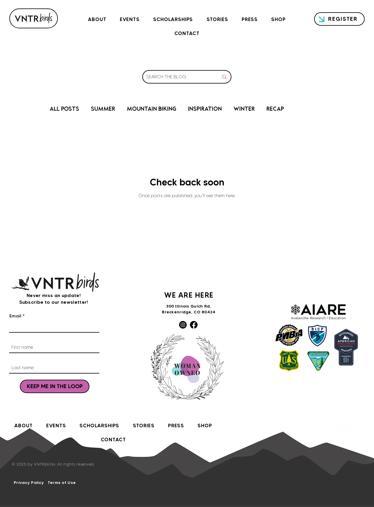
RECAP (275, 109)
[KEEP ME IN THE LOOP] (54, 386)
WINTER (244, 109)
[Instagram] (183, 325)
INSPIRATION (205, 109)
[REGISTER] (339, 19)
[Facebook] (194, 325)
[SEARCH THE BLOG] (178, 77)
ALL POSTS (64, 109)
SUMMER (103, 109)
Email (15, 315)
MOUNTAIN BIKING (151, 109)
